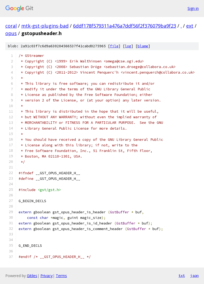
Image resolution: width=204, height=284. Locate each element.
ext (189, 26)
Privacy (46, 275)
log (128, 46)
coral (11, 26)
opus (11, 33)
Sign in (193, 8)
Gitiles (32, 275)
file (114, 46)
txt (181, 275)
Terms (61, 275)
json (194, 275)
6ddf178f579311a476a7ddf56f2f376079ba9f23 (124, 26)
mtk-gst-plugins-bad (45, 26)
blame (143, 46)
